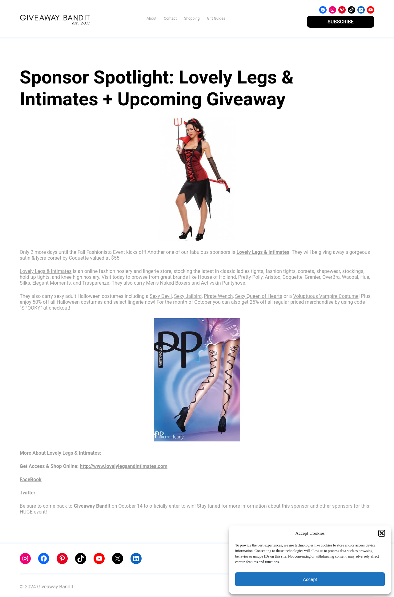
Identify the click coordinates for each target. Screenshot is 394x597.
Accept (310, 579)
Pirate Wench (218, 296)
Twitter (27, 493)
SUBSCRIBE (341, 22)
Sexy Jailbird (188, 296)
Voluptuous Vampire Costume (325, 296)
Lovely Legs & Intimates (45, 271)
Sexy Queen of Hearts (258, 296)
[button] (382, 533)
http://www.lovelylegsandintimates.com (123, 466)
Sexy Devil (161, 296)
